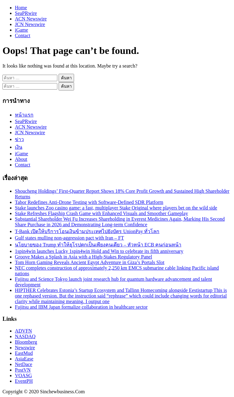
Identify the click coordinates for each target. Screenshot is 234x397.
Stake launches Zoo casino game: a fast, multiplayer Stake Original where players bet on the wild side (116, 207)
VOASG (23, 375)
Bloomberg (26, 342)
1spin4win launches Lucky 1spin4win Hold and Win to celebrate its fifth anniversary (99, 251)
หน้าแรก (24, 114)
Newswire (25, 347)
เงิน (18, 147)
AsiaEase (24, 358)
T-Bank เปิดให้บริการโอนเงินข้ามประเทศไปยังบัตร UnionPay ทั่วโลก (87, 231)
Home (21, 7)
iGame (21, 30)
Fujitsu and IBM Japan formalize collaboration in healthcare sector (81, 307)
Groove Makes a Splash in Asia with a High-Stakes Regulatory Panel (83, 256)
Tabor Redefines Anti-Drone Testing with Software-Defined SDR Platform (89, 202)
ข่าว (19, 139)
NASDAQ (25, 336)
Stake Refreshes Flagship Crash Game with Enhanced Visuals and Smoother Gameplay (101, 213)
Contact (22, 35)
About (21, 159)
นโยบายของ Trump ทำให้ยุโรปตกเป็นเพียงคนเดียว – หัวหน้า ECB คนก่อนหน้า (98, 244)
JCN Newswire (30, 24)
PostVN (23, 370)
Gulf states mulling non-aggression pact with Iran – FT (69, 237)
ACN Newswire (31, 18)
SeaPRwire (26, 13)
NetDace (23, 364)
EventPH (24, 381)
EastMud (24, 353)
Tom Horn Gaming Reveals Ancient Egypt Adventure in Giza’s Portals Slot (89, 262)
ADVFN (23, 330)
